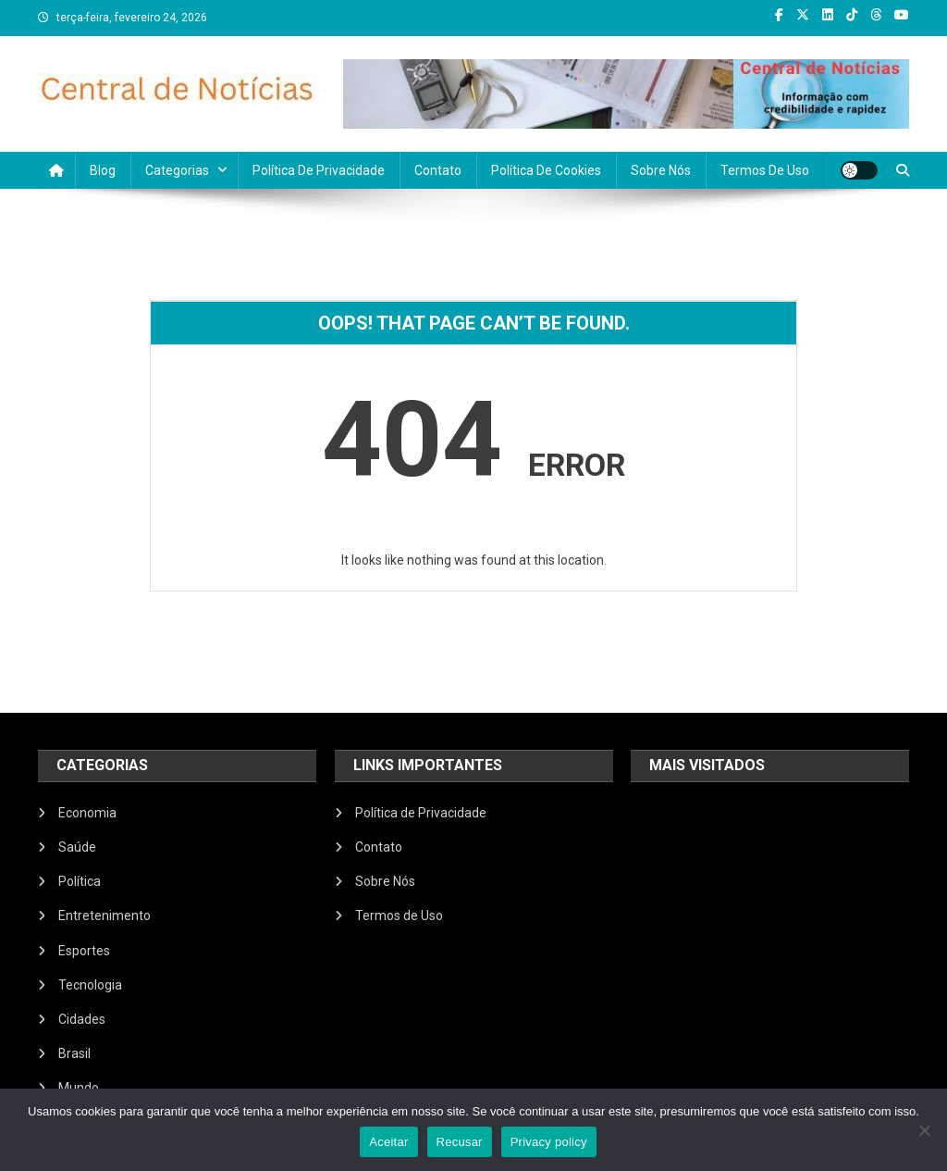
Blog (103, 170)
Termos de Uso (764, 170)
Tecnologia (90, 985)
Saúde (77, 847)
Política (79, 881)
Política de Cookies (546, 170)
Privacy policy (548, 1142)
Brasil (74, 1053)
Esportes (84, 950)
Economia (87, 812)
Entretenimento (104, 915)
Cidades (81, 1019)
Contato (437, 170)
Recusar (460, 1142)
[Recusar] (924, 1130)
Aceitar (388, 1142)
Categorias (177, 170)
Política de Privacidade (318, 170)
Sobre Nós (661, 170)
